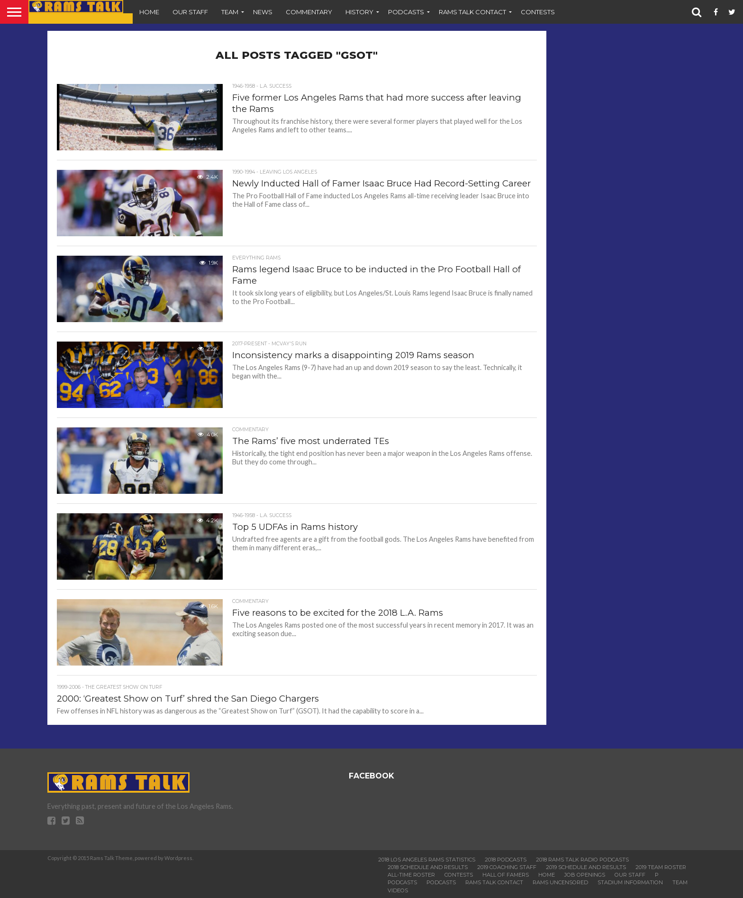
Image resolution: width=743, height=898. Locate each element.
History (359, 12)
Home (149, 12)
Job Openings (584, 874)
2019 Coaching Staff (506, 867)
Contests (538, 12)
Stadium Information (630, 882)
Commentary (309, 12)
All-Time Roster (411, 874)
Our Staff (190, 12)
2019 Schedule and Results (586, 867)
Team (229, 12)
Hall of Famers (505, 874)
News (262, 12)
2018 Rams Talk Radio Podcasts (582, 859)
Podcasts (406, 12)
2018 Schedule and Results (428, 867)
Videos (398, 890)
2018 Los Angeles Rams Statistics (426, 859)
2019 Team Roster (660, 867)
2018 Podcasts (505, 859)
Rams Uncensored (560, 882)
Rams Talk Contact (472, 12)
